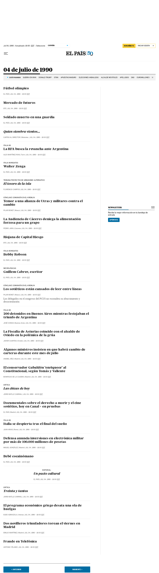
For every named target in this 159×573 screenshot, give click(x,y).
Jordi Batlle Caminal (12, 394)
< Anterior (16, 569)
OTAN (56, 77)
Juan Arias (8, 430)
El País (6, 94)
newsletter (115, 207)
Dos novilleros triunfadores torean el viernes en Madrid (41, 525)
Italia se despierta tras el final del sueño (35, 424)
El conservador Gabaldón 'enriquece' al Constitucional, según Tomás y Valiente (34, 369)
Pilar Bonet (8, 210)
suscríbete (129, 46)
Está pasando (15, 77)
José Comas (8, 323)
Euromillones (143, 77)
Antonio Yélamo (10, 547)
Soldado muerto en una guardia (29, 117)
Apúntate (113, 220)
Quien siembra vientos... (21, 131)
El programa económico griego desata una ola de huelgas (42, 507)
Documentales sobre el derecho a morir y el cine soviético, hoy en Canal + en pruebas (42, 405)
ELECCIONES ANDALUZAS (89, 77)
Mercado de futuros (19, 103)
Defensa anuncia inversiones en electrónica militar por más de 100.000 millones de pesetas (43, 440)
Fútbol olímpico (16, 88)
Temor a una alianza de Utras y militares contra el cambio (43, 203)
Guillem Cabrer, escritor (23, 272)
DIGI (132, 77)
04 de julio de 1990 (27, 70)
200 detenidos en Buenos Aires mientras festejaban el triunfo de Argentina (46, 315)
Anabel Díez (8, 359)
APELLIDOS (124, 77)
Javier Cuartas (9, 341)
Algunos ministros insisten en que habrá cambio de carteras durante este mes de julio (44, 351)
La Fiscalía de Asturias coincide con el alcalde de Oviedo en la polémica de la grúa (41, 333)
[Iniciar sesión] (146, 46)
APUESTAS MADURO (68, 77)
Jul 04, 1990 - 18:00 (20, 94)
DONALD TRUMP (45, 77)
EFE (4, 108)
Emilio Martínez (10, 533)
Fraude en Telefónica (20, 541)
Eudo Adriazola (10, 515)
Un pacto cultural (47, 473)
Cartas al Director (11, 137)
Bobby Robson (14, 254)
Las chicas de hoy (16, 388)
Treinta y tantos (15, 491)
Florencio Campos (11, 189)
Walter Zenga (14, 166)
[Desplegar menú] (5, 53)
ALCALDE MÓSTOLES (109, 77)
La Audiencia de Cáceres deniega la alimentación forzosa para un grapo (42, 221)
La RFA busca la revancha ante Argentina (35, 149)
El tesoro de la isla (17, 184)
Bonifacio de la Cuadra (13, 377)
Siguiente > (77, 569)
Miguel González (10, 448)
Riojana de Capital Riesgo (23, 237)
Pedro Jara (8, 228)
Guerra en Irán (29, 77)
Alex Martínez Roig (11, 155)
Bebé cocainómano (18, 456)
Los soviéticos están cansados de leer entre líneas (42, 289)
